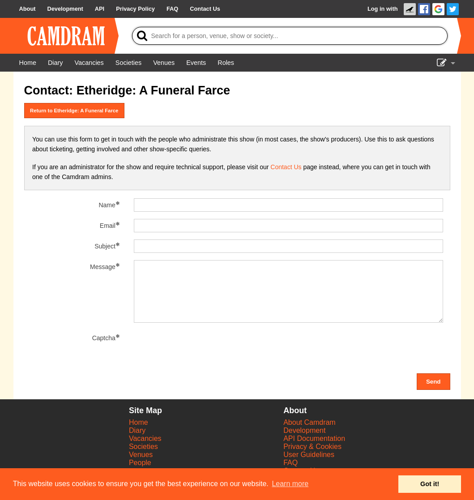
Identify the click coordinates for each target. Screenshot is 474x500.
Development (304, 430)
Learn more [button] (290, 483)
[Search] (289, 36)
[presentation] (202, 348)
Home (138, 422)
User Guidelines (308, 454)
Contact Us (285, 167)
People (140, 462)
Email (107, 225)
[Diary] (55, 63)
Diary (137, 430)
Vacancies (145, 438)
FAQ (290, 462)
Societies (143, 446)
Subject (104, 246)
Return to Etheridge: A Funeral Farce (74, 110)
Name (106, 205)
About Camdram (309, 422)
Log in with (382, 8)
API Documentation (314, 438)
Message (102, 266)
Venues (141, 454)
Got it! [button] (429, 483)
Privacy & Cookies (312, 446)
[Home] (27, 63)
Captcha (103, 338)
